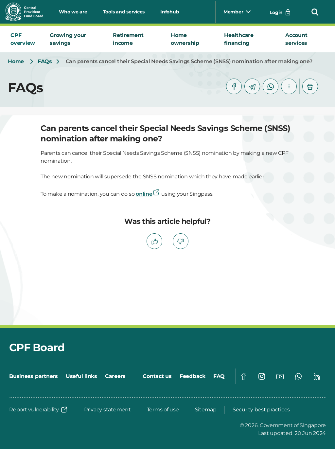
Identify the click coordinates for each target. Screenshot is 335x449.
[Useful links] (81, 376)
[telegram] (252, 86)
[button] (315, 12)
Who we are (73, 12)
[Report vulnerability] (38, 410)
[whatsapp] (270, 86)
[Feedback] (192, 376)
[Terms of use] (163, 410)
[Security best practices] (261, 410)
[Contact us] (157, 376)
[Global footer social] (243, 376)
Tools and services (124, 12)
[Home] (16, 61)
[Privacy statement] (107, 410)
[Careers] (115, 376)
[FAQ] (219, 376)
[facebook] (234, 86)
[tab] (24, 39)
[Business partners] (33, 376)
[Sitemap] (206, 410)
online (148, 194)
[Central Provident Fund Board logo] (28, 12)
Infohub (169, 12)
